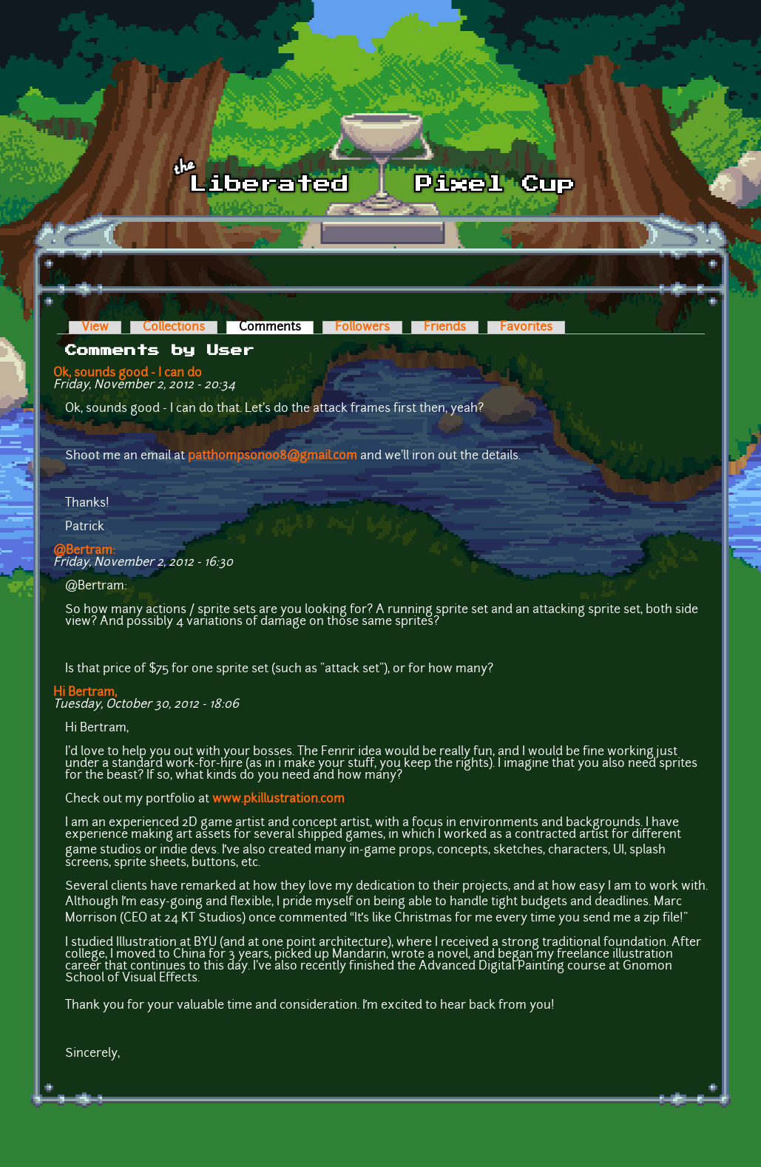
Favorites (526, 328)
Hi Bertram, (85, 693)
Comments (276, 328)
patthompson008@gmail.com (272, 456)
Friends (445, 328)
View (95, 328)
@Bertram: (84, 551)
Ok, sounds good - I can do (127, 373)
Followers (362, 328)
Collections (174, 328)
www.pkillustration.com (278, 799)
